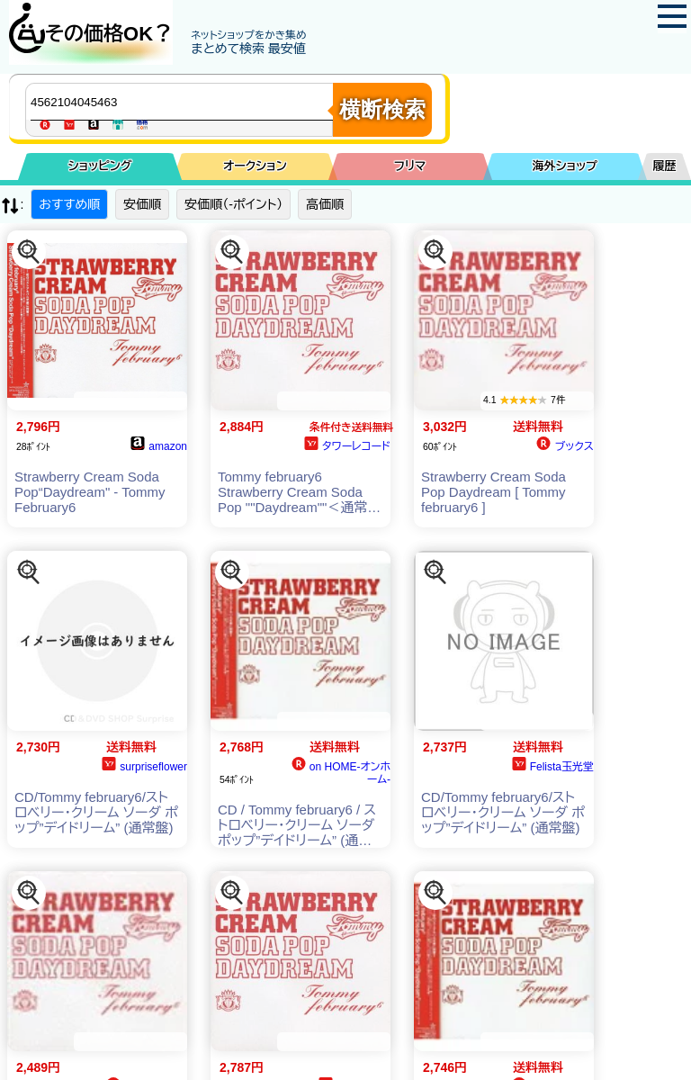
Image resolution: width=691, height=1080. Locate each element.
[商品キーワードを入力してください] (183, 102)
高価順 (325, 204)
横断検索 (382, 109)
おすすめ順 (69, 204)
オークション (255, 166)
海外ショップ (565, 166)
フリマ (410, 166)
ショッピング (100, 166)
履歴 (665, 166)
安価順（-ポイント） (233, 204)
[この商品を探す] (29, 252)
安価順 (142, 204)
